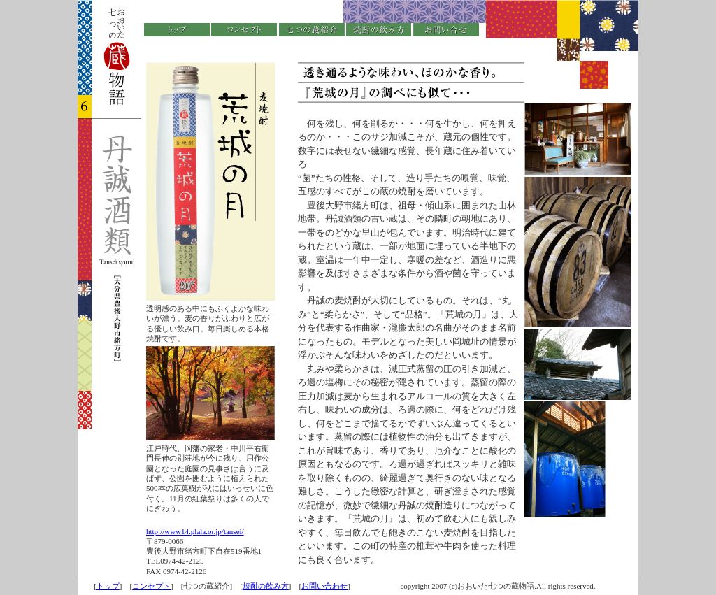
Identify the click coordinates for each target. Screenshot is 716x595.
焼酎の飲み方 (266, 586)
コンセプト (151, 586)
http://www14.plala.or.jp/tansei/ (195, 531)
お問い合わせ (324, 586)
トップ (108, 586)
